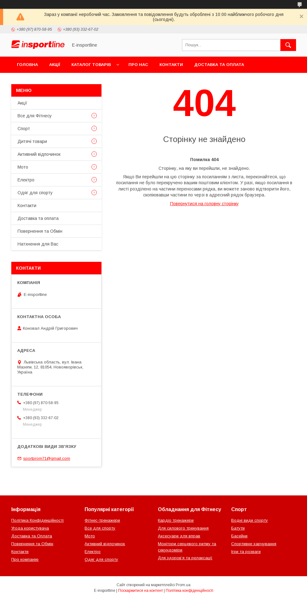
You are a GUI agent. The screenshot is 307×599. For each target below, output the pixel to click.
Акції (54, 64)
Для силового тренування (183, 528)
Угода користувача (30, 528)
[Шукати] (288, 45)
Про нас (138, 64)
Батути (238, 528)
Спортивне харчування (253, 543)
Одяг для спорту (35, 192)
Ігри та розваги (246, 551)
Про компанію (25, 559)
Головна (27, 64)
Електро (26, 179)
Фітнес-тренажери (102, 520)
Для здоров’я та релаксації (185, 558)
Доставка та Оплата (31, 536)
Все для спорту (100, 528)
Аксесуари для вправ (179, 536)
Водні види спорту (249, 520)
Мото (23, 167)
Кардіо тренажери (176, 520)
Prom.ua (183, 585)
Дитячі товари (32, 141)
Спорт (24, 128)
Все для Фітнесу (35, 115)
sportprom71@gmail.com (46, 458)
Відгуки (90, 81)
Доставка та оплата (219, 64)
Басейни (239, 536)
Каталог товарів (91, 64)
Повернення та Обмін (43, 81)
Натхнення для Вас (38, 243)
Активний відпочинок (39, 154)
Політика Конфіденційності (37, 520)
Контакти (171, 64)
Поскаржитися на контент (140, 590)
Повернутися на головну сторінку (204, 203)
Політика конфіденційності (189, 590)
